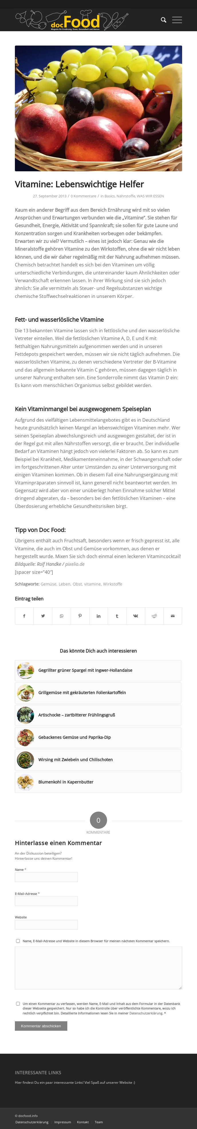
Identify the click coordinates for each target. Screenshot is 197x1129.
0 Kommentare (83, 196)
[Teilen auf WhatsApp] (61, 616)
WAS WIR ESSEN (150, 196)
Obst (77, 584)
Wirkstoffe (112, 584)
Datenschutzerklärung (145, 1013)
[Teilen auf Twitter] (43, 616)
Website (21, 917)
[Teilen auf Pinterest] (80, 616)
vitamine (92, 584)
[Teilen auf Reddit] (154, 616)
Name (20, 869)
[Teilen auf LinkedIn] (99, 616)
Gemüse (48, 584)
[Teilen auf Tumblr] (117, 616)
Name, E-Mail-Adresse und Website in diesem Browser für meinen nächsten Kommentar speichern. (96, 941)
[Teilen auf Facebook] (24, 616)
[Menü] (174, 19)
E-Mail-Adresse (27, 893)
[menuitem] (160, 19)
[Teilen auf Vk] (136, 616)
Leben (64, 584)
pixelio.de (74, 564)
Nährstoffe (126, 196)
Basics (110, 196)
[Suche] (160, 19)
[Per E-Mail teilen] (173, 616)
